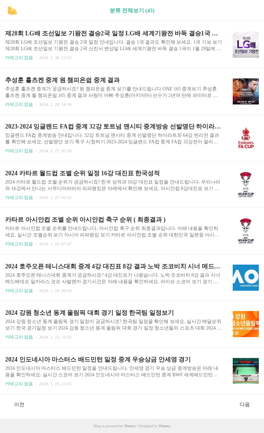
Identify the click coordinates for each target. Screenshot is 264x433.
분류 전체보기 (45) (132, 10)
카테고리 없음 (19, 57)
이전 (15, 404)
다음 (248, 404)
